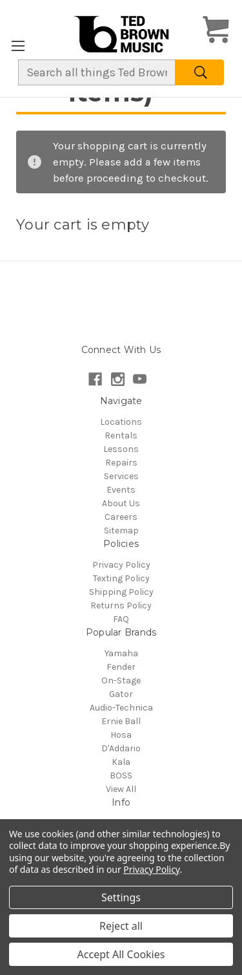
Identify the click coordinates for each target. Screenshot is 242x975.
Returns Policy (121, 605)
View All (121, 789)
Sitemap (121, 530)
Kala (121, 761)
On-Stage (121, 680)
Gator (121, 694)
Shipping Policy (121, 591)
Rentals (121, 435)
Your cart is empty (83, 224)
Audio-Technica (121, 707)
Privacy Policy (121, 564)
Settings (121, 897)
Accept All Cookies (121, 954)
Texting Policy (121, 578)
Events (121, 489)
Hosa (121, 734)
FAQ (121, 619)
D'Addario (121, 748)
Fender (121, 666)
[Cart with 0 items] (215, 31)
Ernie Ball (121, 721)
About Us (121, 503)
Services (121, 476)
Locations (121, 421)
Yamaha (121, 653)
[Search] (200, 72)
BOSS (121, 775)
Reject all (121, 926)
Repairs (121, 462)
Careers (121, 516)
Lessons (121, 449)
